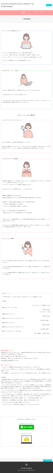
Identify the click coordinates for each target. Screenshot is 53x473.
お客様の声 (35, 11)
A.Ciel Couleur (26, 468)
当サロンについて (15, 11)
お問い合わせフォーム (26, 433)
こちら (23, 189)
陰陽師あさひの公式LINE (26, 423)
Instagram (49, 11)
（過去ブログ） (29, 13)
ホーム (2, 11)
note (23, 13)
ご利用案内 (23, 11)
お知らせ (8, 11)
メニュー (29, 11)
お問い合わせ (48, 5)
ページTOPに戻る (47, 460)
